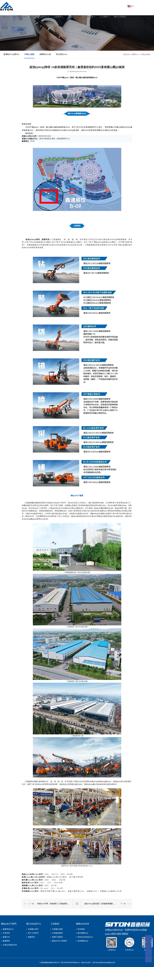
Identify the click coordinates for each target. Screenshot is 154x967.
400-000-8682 (119, 933)
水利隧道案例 (57, 933)
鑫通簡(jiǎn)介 (8, 929)
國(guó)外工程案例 (59, 941)
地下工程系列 (33, 933)
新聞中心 (71, 17)
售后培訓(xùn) (61, 54)
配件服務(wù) (83, 933)
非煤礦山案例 (57, 929)
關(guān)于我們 (20, 17)
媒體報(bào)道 (45, 54)
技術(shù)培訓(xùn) (85, 937)
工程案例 (57, 17)
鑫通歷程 (6, 941)
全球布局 (6, 933)
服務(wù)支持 (87, 17)
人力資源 (103, 17)
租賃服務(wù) (83, 941)
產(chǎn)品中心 (40, 17)
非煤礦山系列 (33, 929)
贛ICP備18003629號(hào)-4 (70, 962)
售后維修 (81, 929)
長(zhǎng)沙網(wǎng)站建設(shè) (103, 962)
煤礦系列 (31, 937)
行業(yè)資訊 (29, 54)
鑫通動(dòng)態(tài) (11, 54)
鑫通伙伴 (6, 937)
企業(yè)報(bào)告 (10, 945)
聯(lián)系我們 (120, 17)
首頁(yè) (5, 17)
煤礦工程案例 (57, 937)
